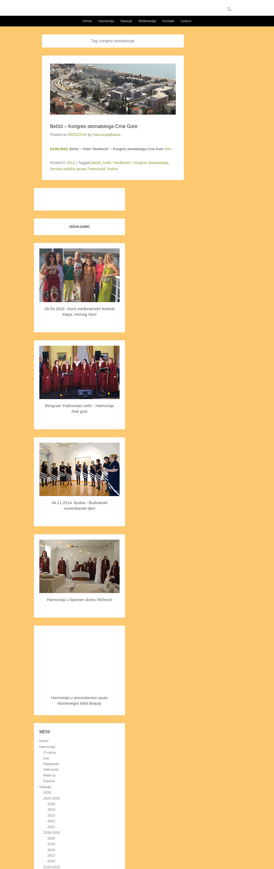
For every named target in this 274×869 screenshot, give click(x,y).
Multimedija (147, 21)
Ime (46, 758)
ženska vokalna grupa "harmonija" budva (84, 169)
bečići (96, 163)
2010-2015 (51, 867)
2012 (71, 163)
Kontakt (168, 21)
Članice (49, 781)
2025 (51, 804)
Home (87, 21)
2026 (47, 792)
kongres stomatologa (151, 163)
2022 (51, 821)
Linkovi (186, 21)
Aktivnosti (50, 769)
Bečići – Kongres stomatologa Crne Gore (94, 126)
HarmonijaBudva (107, 135)
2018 (51, 850)
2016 (51, 861)
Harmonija (106, 21)
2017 (51, 856)
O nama (49, 752)
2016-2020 (51, 833)
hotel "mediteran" (117, 163)
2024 (51, 810)
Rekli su (49, 775)
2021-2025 (51, 798)
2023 (51, 815)
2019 (51, 844)
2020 (51, 838)
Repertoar (51, 764)
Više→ (169, 149)
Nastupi (126, 21)
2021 (51, 827)
